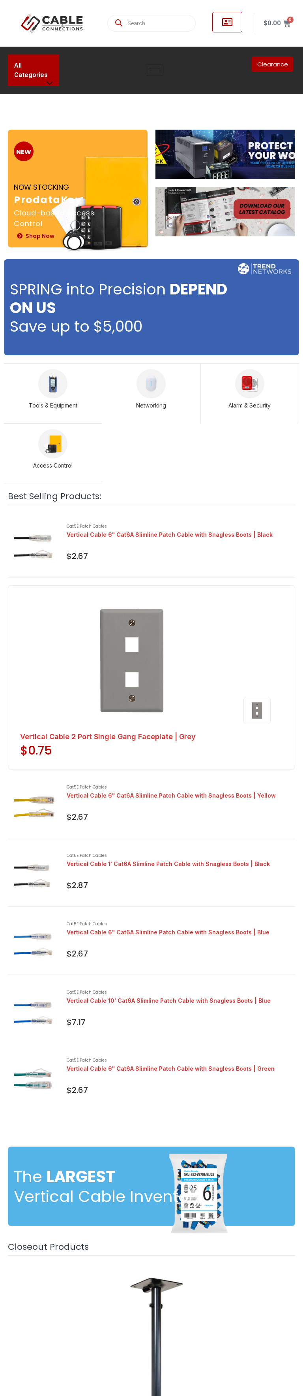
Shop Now (35, 236)
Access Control (53, 465)
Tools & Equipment (53, 405)
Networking (151, 405)
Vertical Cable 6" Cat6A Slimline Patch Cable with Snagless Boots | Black (170, 534)
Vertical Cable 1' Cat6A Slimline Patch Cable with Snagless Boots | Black (168, 863)
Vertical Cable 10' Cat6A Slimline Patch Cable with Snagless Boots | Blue (169, 1000)
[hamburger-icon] (154, 70)
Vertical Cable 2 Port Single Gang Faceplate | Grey (108, 736)
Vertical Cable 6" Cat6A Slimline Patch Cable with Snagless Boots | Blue (168, 932)
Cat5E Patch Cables (87, 526)
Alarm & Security (249, 405)
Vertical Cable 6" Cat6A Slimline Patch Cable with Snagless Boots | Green (171, 1068)
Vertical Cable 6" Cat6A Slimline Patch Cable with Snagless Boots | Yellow (171, 795)
